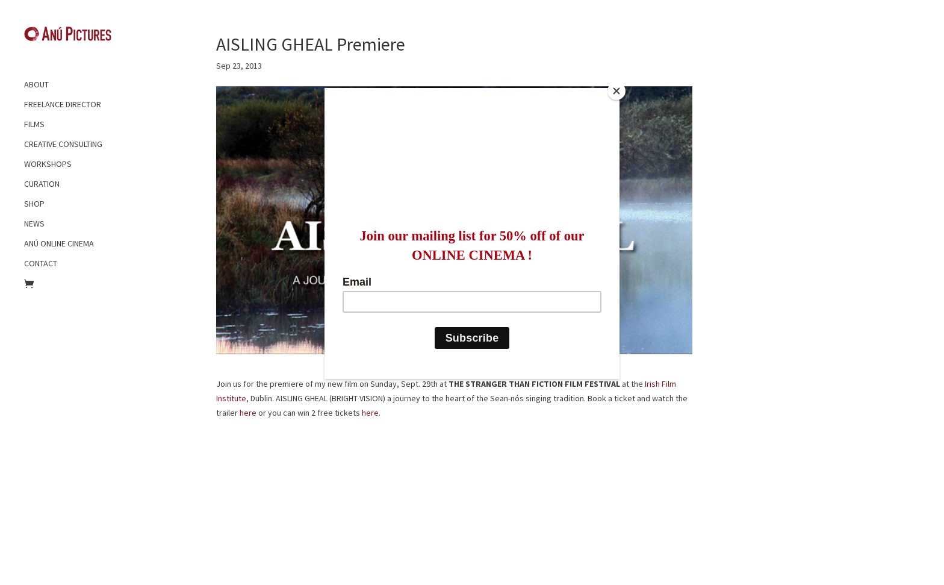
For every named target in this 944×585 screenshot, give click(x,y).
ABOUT (36, 84)
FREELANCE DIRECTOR (62, 104)
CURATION (42, 184)
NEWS (34, 223)
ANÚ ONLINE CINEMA (59, 243)
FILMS (34, 124)
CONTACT (40, 263)
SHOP (34, 203)
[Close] (616, 91)
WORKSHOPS (48, 164)
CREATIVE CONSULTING (63, 144)
